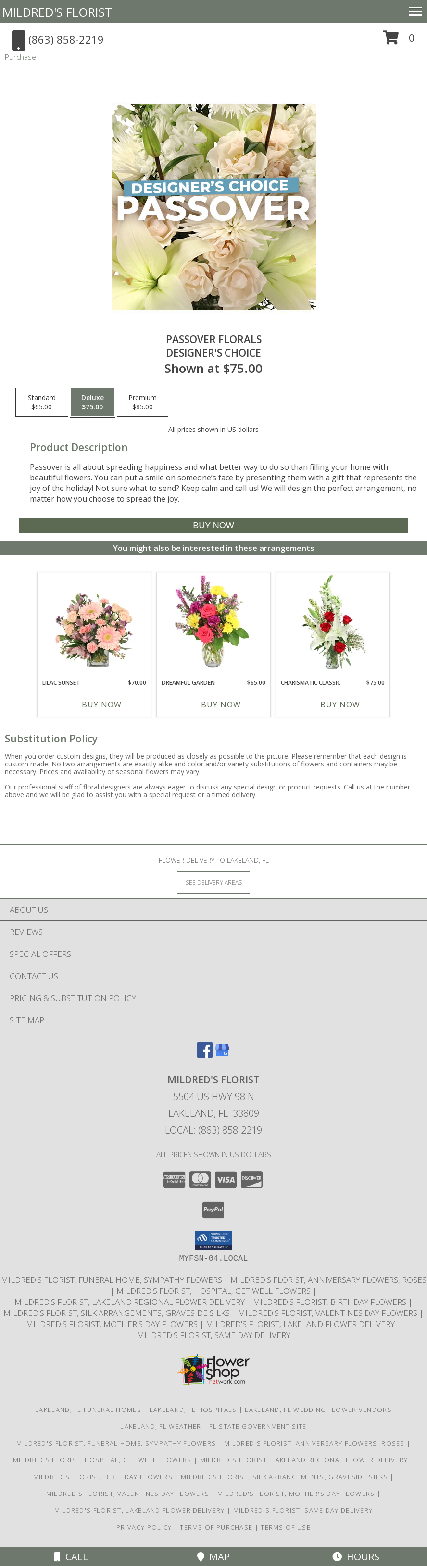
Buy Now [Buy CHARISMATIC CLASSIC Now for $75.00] (340, 704)
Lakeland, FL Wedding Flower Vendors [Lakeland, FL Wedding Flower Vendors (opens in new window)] (318, 1409)
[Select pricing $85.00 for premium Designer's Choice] (142, 402)
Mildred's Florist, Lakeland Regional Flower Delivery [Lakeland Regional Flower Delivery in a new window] (130, 1301)
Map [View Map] (213, 1556)
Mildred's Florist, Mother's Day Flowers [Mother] (113, 1323)
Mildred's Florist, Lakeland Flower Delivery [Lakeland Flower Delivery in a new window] (301, 1323)
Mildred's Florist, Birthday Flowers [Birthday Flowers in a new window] (330, 1301)
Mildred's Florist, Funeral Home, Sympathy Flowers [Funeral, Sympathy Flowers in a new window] (112, 1279)
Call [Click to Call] (71, 1556)
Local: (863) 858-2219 (213, 1130)
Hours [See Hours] (355, 1556)
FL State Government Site (257, 1426)
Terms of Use (286, 1527)
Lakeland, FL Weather (160, 1426)
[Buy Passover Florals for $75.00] (213, 525)
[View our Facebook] (205, 1054)
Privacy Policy (144, 1527)
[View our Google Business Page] (222, 1054)
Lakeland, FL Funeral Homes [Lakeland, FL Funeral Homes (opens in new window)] (88, 1409)
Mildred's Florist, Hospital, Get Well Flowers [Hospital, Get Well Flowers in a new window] (214, 1290)
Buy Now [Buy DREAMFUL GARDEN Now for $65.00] (221, 704)
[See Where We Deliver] (213, 881)
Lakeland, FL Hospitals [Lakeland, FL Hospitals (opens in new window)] (193, 1409)
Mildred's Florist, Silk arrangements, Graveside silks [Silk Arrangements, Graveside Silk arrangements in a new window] (117, 1312)
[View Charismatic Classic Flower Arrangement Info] (333, 622)
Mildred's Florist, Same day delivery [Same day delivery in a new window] (213, 1334)
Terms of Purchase (216, 1527)
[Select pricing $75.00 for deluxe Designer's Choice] (92, 402)
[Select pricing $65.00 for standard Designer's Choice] (42, 402)
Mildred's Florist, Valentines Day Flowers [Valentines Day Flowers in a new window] (328, 1312)
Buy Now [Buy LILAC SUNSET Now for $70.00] (102, 704)
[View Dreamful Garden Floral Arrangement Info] (214, 622)
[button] (399, 41)
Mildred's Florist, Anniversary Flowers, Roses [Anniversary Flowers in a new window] (328, 1279)
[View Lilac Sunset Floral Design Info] (94, 622)
